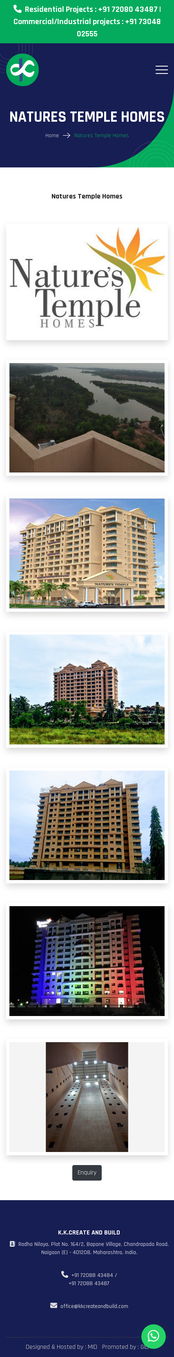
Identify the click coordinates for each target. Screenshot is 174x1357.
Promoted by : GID (124, 1347)
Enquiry (87, 1172)
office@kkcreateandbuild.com (89, 1306)
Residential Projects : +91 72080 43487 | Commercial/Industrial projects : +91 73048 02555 (87, 21)
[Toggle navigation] (162, 69)
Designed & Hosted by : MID (61, 1347)
